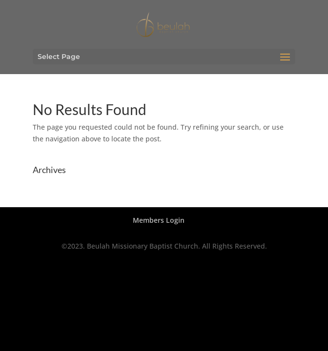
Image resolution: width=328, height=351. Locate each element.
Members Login (158, 220)
